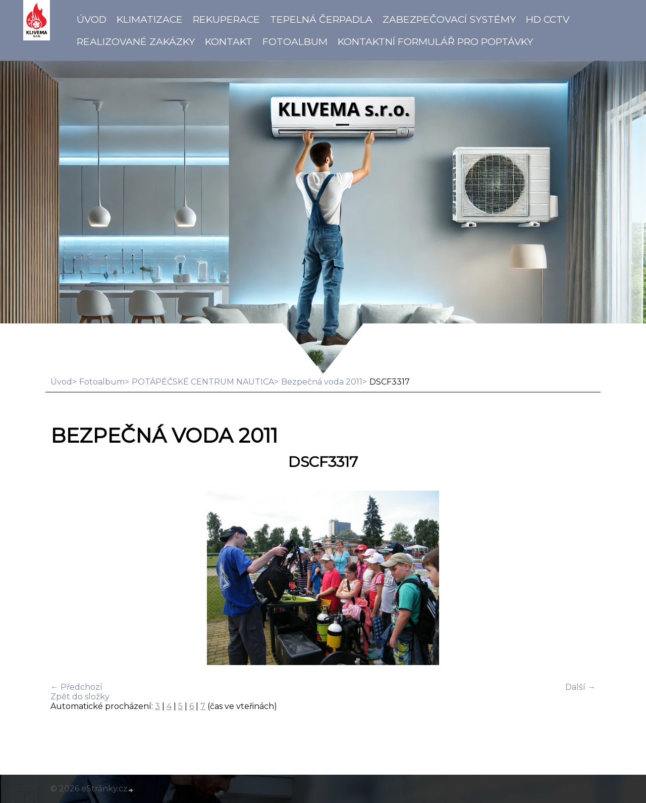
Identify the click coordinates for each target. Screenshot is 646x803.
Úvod (91, 19)
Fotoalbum (295, 41)
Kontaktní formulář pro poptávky (435, 41)
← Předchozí (76, 687)
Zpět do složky (80, 696)
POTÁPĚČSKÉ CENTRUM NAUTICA (203, 382)
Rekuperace (226, 19)
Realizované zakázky (136, 41)
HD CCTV (547, 19)
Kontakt (228, 41)
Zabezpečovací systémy (449, 19)
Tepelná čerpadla (321, 19)
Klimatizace (150, 19)
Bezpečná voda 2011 (321, 382)
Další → (580, 687)
